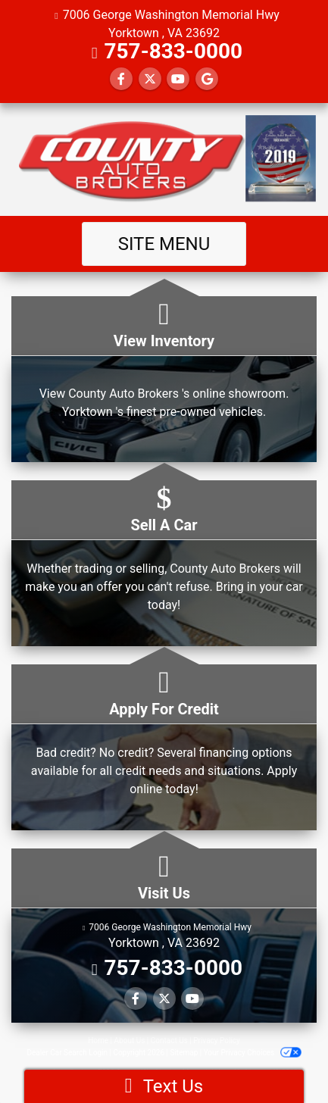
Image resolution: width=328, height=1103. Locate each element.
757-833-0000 (173, 51)
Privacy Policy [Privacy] (216, 1040)
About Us (129, 1040)
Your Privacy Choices (252, 1052)
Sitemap (184, 1052)
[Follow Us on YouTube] (178, 79)
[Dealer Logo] (164, 159)
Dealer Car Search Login (67, 1052)
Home (98, 1040)
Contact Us (169, 1040)
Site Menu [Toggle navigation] (164, 244)
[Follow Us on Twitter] (150, 79)
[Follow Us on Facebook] (121, 79)
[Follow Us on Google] (206, 79)
